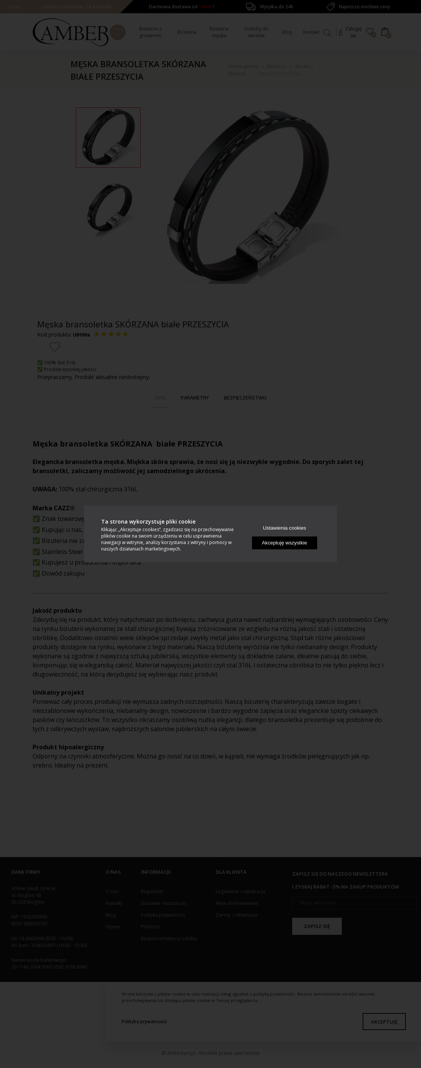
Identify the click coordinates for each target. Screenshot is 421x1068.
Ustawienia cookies (284, 528)
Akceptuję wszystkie (284, 543)
